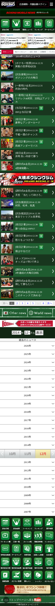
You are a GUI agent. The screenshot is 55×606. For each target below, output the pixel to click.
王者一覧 (16, 541)
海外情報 (49, 567)
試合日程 (5, 29)
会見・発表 (33, 52)
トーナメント (27, 527)
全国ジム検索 (38, 554)
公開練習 (43, 52)
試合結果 (16, 29)
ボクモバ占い (49, 580)
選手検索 (49, 527)
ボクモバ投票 (16, 580)
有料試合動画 (5, 554)
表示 (39, 332)
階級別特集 (38, 541)
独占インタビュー (20, 52)
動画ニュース (27, 29)
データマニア (49, 29)
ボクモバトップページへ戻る (21, 600)
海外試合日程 (5, 567)
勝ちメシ (27, 580)
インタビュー (49, 541)
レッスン (38, 580)
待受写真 (27, 554)
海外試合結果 (16, 567)
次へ (49, 303)
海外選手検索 (27, 567)
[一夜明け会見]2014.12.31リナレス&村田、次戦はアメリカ (32, 98)
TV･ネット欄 (5, 541)
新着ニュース (7, 52)
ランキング (38, 29)
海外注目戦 (38, 567)
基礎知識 (5, 580)
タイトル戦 (27, 541)
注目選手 (49, 554)
